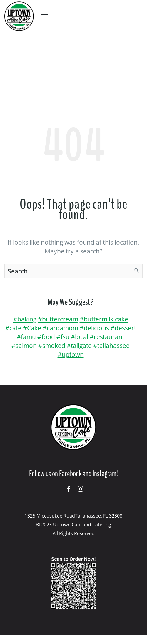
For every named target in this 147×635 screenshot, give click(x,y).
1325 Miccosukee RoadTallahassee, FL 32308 (73, 516)
